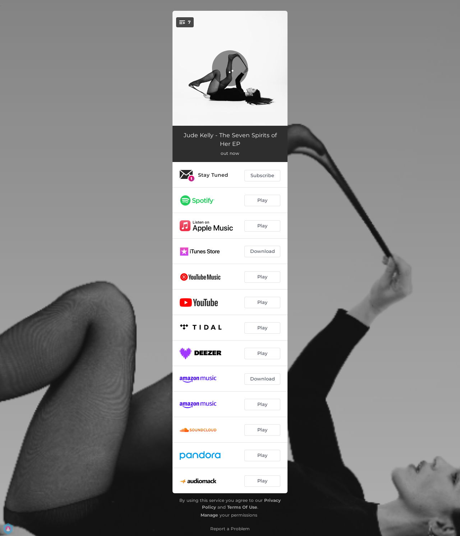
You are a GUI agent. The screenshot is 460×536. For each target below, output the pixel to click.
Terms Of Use (242, 507)
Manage (209, 515)
